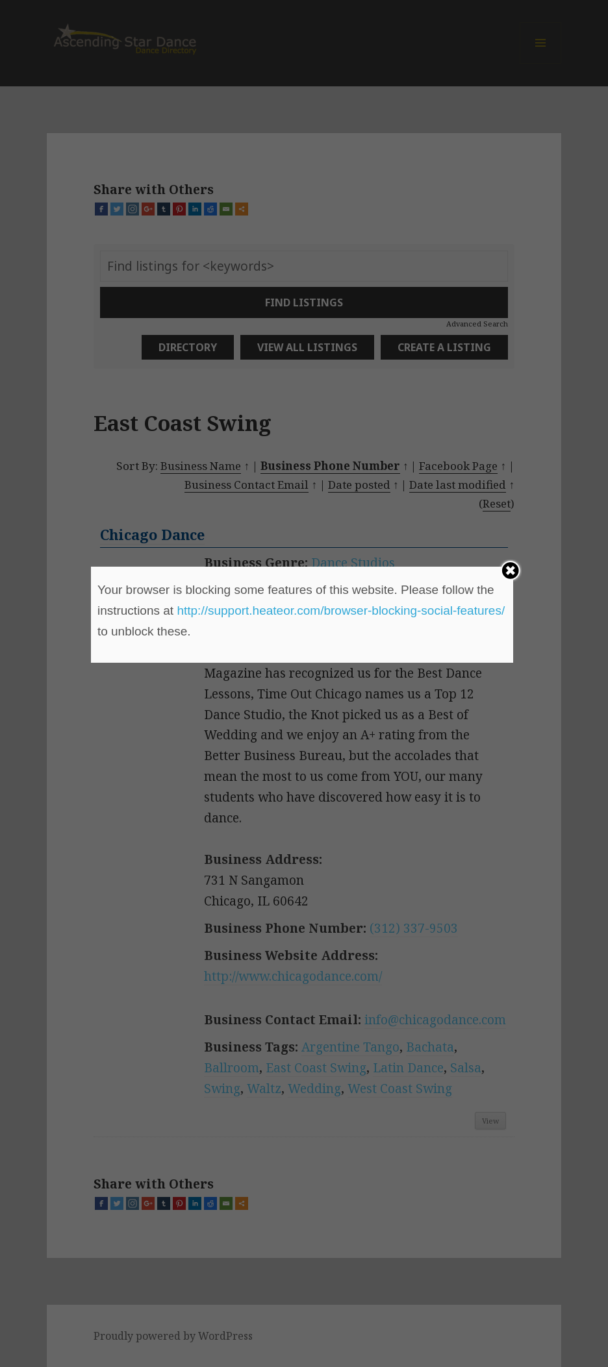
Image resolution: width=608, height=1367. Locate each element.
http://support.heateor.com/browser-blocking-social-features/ (341, 610)
